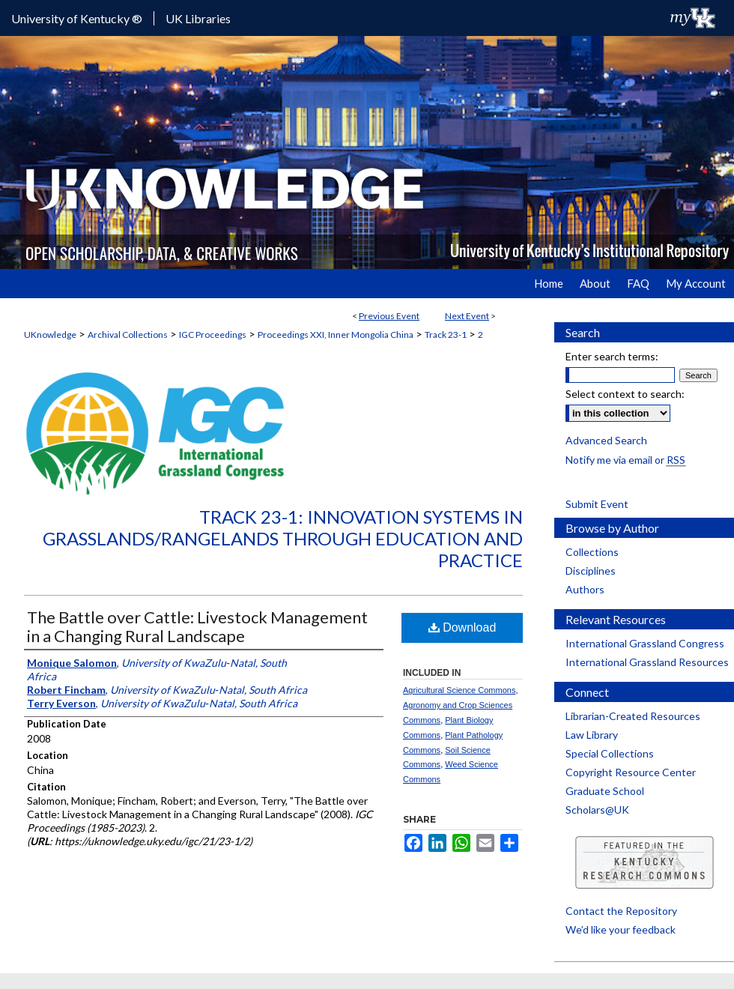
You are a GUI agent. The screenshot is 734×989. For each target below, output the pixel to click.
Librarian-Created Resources (632, 716)
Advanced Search (606, 440)
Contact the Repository (621, 910)
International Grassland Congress (644, 643)
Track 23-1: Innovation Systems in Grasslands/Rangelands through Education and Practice (283, 538)
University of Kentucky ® (76, 18)
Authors (584, 589)
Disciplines (590, 570)
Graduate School (604, 790)
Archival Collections (128, 334)
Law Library (591, 734)
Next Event (467, 315)
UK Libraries (198, 18)
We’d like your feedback (620, 929)
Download (462, 627)
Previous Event (389, 315)
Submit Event (596, 503)
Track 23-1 (446, 334)
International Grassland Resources (647, 662)
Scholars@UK (597, 809)
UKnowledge (50, 334)
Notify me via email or (625, 459)
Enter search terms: (611, 356)
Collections (592, 551)
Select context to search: (625, 393)
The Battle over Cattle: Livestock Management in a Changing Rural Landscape (197, 626)
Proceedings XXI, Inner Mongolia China (335, 334)
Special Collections (609, 753)
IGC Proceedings (212, 334)
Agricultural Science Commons (459, 690)
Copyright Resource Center (630, 772)
